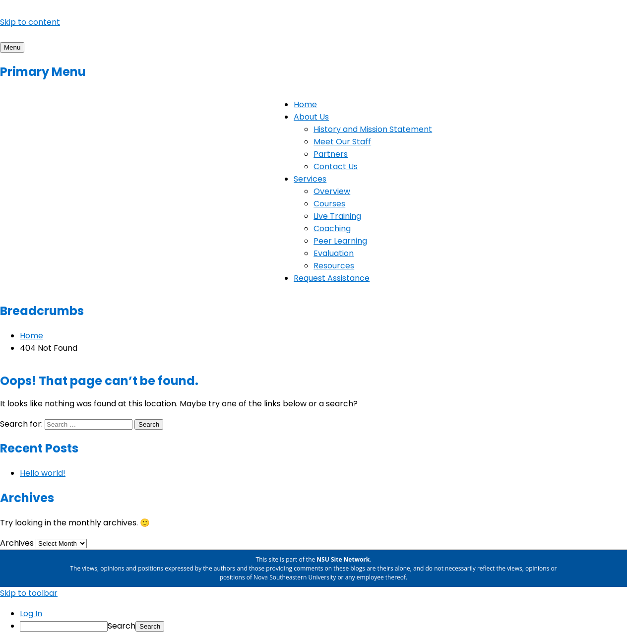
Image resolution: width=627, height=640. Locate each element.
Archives (17, 543)
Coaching (332, 228)
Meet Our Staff (342, 141)
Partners (331, 154)
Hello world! (42, 473)
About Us (311, 117)
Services (310, 179)
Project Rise (23, 34)
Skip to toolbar (29, 593)
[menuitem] (323, 626)
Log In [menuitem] (31, 613)
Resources (334, 265)
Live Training (337, 216)
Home (305, 104)
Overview (332, 191)
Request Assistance (332, 278)
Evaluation (334, 253)
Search (121, 626)
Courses (329, 203)
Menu (12, 47)
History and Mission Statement (373, 129)
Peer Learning (340, 241)
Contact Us (336, 166)
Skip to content (30, 22)
